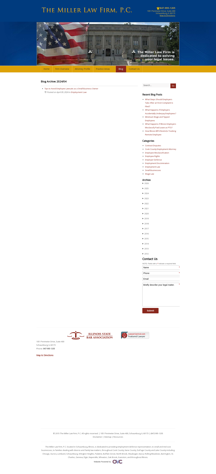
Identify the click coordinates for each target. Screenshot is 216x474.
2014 (145, 243)
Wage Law (149, 173)
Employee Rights (152, 156)
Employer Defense (153, 159)
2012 (145, 254)
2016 (145, 233)
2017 (145, 228)
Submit (150, 310)
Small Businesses (153, 170)
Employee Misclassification (157, 152)
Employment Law (78, 92)
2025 (145, 188)
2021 (145, 208)
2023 (145, 198)
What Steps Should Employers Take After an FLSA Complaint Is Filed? (159, 103)
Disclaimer (97, 436)
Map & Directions (167, 15)
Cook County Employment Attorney (160, 149)
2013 (145, 248)
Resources (118, 436)
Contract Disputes (153, 145)
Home (47, 68)
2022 (145, 203)
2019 (145, 218)
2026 (145, 183)
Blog (120, 68)
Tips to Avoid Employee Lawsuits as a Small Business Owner (71, 88)
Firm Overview (62, 68)
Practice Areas (103, 68)
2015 (145, 238)
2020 (145, 213)
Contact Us (134, 68)
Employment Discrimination (157, 163)
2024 (145, 193)
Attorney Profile (82, 68)
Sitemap (107, 436)
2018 (145, 223)
